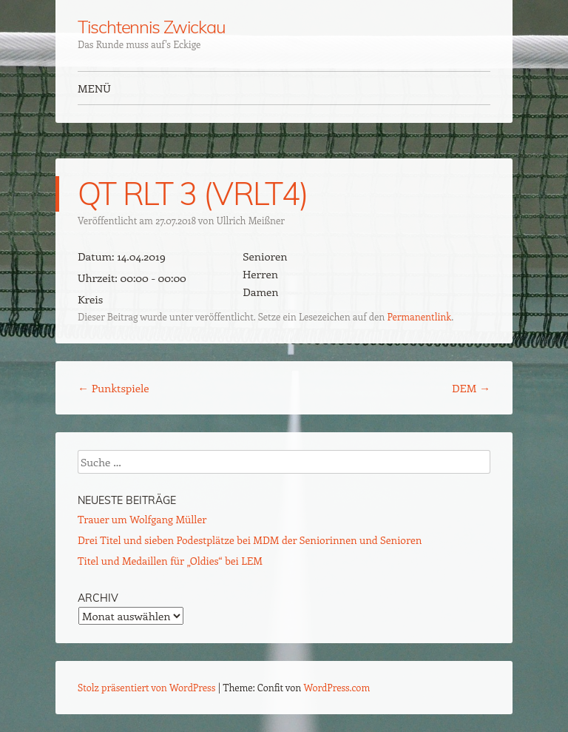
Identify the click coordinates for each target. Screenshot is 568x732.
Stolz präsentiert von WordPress (146, 687)
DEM (471, 387)
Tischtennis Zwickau (151, 27)
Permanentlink (419, 316)
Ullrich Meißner (251, 220)
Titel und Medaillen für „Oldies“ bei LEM (170, 561)
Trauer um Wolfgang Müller (142, 519)
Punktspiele (113, 387)
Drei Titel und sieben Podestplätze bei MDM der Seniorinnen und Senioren (250, 540)
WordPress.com (337, 687)
